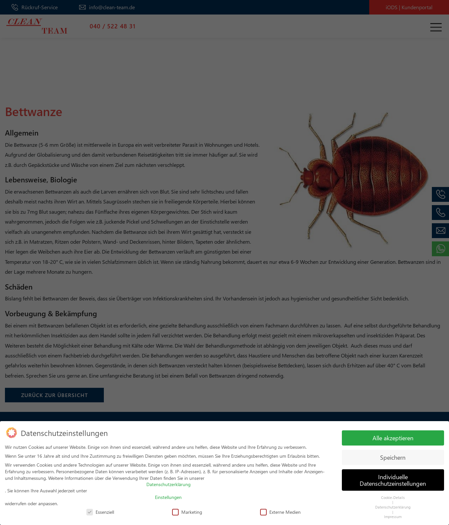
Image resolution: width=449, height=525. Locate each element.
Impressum (393, 513)
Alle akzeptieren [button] (393, 435)
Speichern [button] (392, 454)
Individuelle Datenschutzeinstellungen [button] (393, 477)
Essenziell (100, 509)
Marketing (187, 509)
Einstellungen (168, 494)
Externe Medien (280, 509)
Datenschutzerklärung (168, 481)
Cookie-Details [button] (393, 494)
